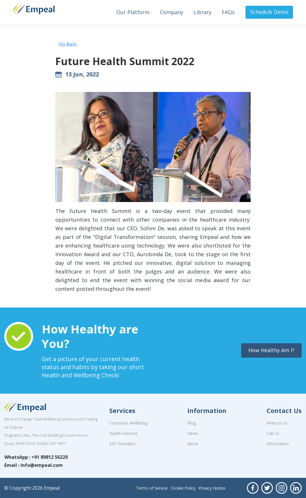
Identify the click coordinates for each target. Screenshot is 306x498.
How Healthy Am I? (271, 350)
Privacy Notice (212, 488)
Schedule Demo (269, 11)
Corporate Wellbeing (128, 423)
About (193, 443)
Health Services (123, 433)
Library (202, 12)
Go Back (68, 44)
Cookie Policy (183, 488)
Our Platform (133, 12)
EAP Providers (122, 443)
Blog (191, 423)
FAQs (228, 12)
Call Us (273, 433)
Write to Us (277, 423)
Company (171, 12)
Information (278, 443)
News (192, 433)
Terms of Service (152, 488)
